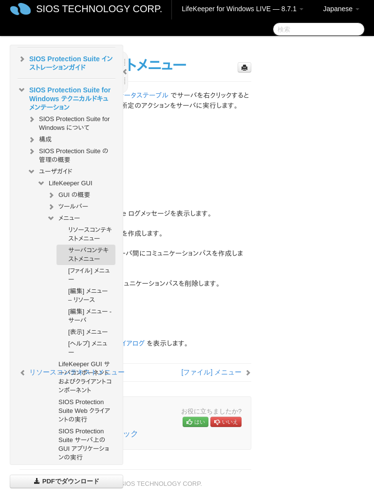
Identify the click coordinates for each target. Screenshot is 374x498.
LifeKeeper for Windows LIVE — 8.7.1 (242, 9)
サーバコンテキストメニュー (88, 255)
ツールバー (67, 207)
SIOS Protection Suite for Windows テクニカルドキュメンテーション (64, 97)
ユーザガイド (50, 172)
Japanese (341, 9)
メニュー (63, 218)
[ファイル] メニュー (89, 275)
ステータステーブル (140, 95)
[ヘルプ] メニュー (87, 348)
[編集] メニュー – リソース (88, 295)
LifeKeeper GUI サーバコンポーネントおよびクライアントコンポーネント (85, 377)
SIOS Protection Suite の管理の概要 (68, 154)
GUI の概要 (68, 195)
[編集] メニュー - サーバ (90, 316)
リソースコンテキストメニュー (90, 234)
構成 (39, 139)
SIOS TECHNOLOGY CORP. (99, 8)
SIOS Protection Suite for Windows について (68, 122)
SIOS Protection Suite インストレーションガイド (65, 62)
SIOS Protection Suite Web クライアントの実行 (84, 410)
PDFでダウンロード (66, 481)
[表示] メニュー (88, 332)
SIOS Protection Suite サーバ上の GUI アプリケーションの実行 (83, 444)
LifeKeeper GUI (65, 183)
